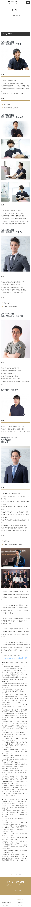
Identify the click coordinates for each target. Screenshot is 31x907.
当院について (20, 900)
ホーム (2, 900)
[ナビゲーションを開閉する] (28, 2)
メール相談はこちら (15, 891)
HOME (3, 875)
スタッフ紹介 (10, 875)
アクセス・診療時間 (6, 902)
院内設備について (22, 902)
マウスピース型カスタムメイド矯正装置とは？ (14, 658)
